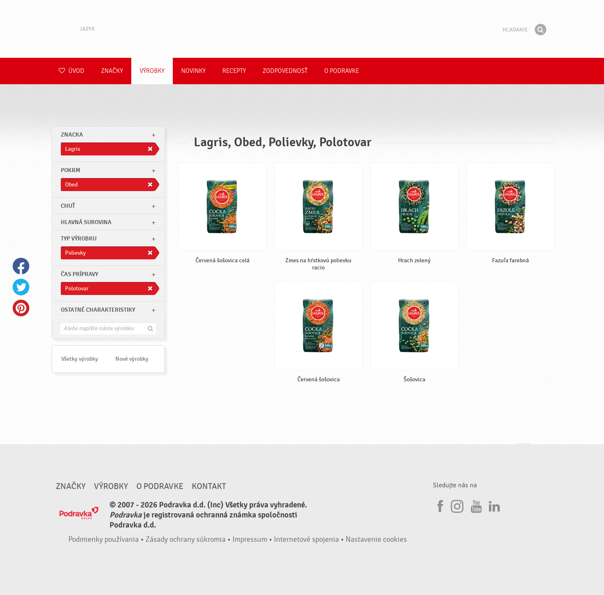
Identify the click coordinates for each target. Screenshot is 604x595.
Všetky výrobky (79, 358)
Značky (112, 71)
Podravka (302, 29)
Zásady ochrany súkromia (186, 539)
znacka (72, 134)
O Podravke (341, 71)
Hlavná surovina (86, 222)
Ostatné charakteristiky (98, 309)
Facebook (21, 266)
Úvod (71, 71)
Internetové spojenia (306, 539)
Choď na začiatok (524, 451)
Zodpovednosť (285, 71)
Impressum (249, 539)
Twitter (21, 287)
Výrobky (152, 71)
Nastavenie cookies (376, 539)
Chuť (68, 206)
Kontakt (209, 486)
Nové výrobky (131, 358)
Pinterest (21, 308)
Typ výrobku (78, 238)
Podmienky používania (103, 539)
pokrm (70, 170)
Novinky (193, 71)
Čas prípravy (79, 274)
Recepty (234, 71)
